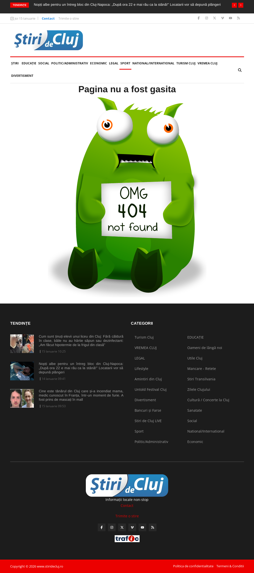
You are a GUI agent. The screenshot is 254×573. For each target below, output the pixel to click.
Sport (125, 63)
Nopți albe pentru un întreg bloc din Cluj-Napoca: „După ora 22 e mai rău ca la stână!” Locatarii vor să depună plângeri (127, 4)
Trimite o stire (68, 18)
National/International (153, 63)
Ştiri (15, 63)
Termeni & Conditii (230, 566)
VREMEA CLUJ (207, 63)
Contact (48, 18)
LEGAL (113, 63)
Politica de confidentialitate (193, 566)
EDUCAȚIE (29, 61)
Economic (98, 63)
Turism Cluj (186, 63)
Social (43, 63)
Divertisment (22, 76)
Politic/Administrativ (69, 63)
